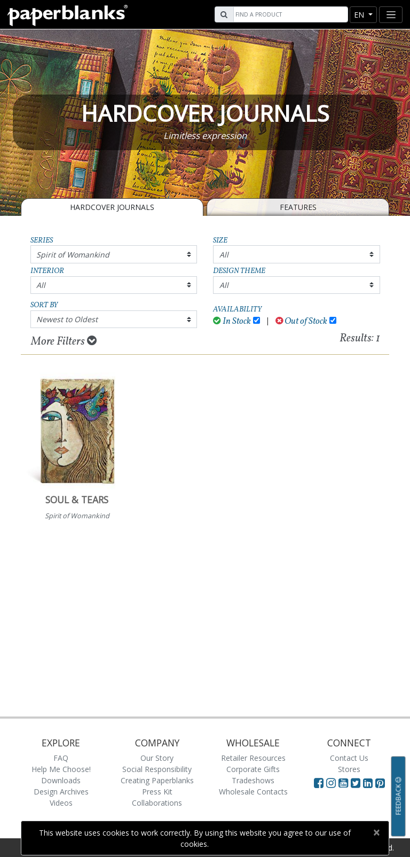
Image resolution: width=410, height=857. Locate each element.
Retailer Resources (253, 758)
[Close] (376, 832)
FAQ (60, 758)
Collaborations (157, 803)
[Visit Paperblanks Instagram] (331, 782)
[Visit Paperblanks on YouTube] (344, 782)
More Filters (64, 341)
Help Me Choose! (61, 769)
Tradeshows (253, 780)
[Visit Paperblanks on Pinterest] (380, 782)
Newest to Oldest (67, 319)
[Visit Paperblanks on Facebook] (319, 782)
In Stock (232, 321)
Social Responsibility (157, 769)
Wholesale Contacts (253, 791)
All (223, 255)
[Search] (289, 14)
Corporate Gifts (253, 769)
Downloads (61, 780)
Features (298, 207)
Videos (61, 803)
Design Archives (61, 791)
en (360, 15)
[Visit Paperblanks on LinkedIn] (369, 782)
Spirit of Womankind (72, 255)
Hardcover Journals (112, 207)
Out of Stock (301, 321)
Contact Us (349, 758)
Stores (349, 769)
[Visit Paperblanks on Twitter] (357, 782)
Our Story (157, 758)
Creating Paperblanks (157, 780)
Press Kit (157, 791)
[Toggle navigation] (391, 14)
